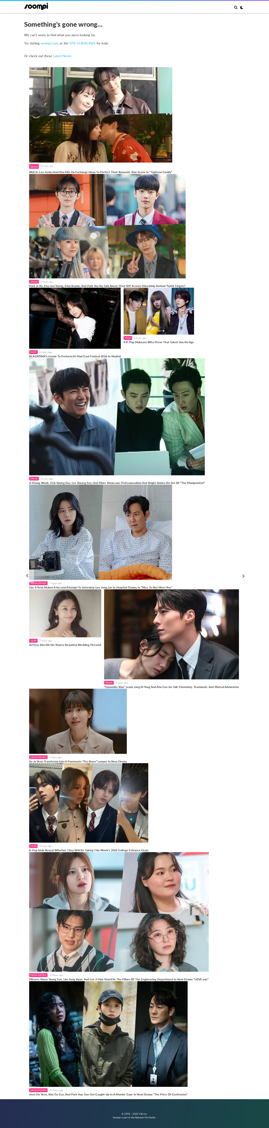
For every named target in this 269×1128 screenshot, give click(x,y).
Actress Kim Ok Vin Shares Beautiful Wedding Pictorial (65, 644)
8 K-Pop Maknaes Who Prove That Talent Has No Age (159, 342)
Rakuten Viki (141, 1117)
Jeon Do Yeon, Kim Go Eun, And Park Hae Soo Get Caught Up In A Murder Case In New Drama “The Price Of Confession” (108, 1094)
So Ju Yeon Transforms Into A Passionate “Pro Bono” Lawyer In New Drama (78, 761)
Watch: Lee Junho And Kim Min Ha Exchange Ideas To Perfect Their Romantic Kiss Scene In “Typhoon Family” (100, 172)
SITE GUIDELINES (82, 43)
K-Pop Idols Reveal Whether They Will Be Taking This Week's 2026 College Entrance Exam (88, 850)
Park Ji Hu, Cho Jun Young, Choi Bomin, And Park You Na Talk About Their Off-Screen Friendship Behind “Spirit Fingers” (107, 286)
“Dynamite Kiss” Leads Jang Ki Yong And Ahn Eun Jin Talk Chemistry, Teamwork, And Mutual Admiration (171, 687)
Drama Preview (38, 583)
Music (33, 352)
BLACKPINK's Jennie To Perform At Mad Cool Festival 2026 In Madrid (75, 356)
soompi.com (49, 43)
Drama (34, 167)
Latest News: (62, 56)
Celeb (128, 338)
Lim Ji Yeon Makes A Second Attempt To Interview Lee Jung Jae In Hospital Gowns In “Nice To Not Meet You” (100, 587)
